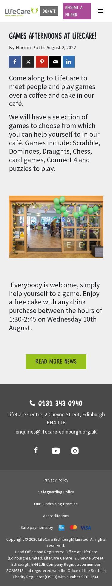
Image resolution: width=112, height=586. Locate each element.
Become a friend (74, 11)
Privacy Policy (56, 480)
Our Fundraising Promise (56, 503)
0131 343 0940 (56, 403)
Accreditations (56, 515)
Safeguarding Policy (56, 492)
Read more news (56, 362)
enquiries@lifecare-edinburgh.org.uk (56, 431)
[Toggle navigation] (100, 11)
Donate (49, 11)
